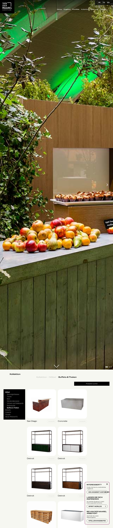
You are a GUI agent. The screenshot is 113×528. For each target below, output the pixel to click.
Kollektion (85, 10)
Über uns (94, 10)
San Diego (30, 390)
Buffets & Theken (67, 377)
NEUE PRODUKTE (11, 417)
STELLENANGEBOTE (97, 521)
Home (59, 10)
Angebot (66, 10)
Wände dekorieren (13, 401)
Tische (9, 397)
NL (99, 2)
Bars (8, 399)
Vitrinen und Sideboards (15, 403)
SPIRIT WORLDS (95, 506)
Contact (102, 10)
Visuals (7, 414)
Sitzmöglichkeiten (13, 394)
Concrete (61, 390)
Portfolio (75, 10)
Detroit (29, 427)
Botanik (8, 410)
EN (108, 2)
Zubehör (8, 412)
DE (104, 2)
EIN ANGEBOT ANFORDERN (98, 492)
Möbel (52, 377)
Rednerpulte (11, 405)
